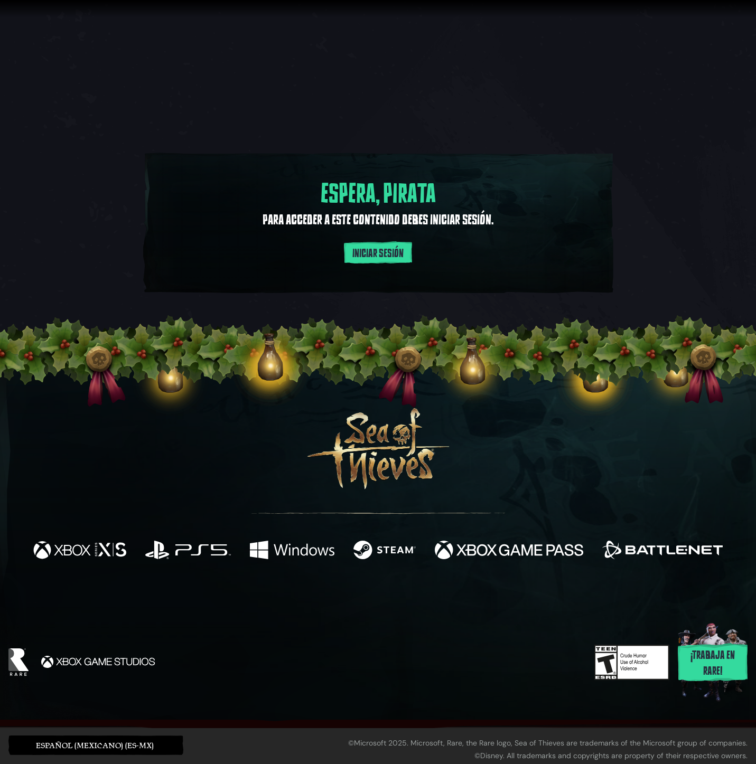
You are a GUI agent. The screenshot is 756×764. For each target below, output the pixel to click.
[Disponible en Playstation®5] (188, 551)
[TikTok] (450, 595)
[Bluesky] (479, 596)
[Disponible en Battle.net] (662, 551)
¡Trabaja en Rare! (712, 663)
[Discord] (420, 597)
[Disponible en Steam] (384, 551)
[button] (95, 745)
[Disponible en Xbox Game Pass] (509, 551)
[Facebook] (272, 594)
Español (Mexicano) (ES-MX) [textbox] (95, 745)
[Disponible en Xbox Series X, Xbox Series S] (79, 551)
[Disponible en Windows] (292, 551)
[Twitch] (330, 595)
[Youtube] (375, 595)
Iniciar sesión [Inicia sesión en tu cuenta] (378, 253)
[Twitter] (299, 595)
